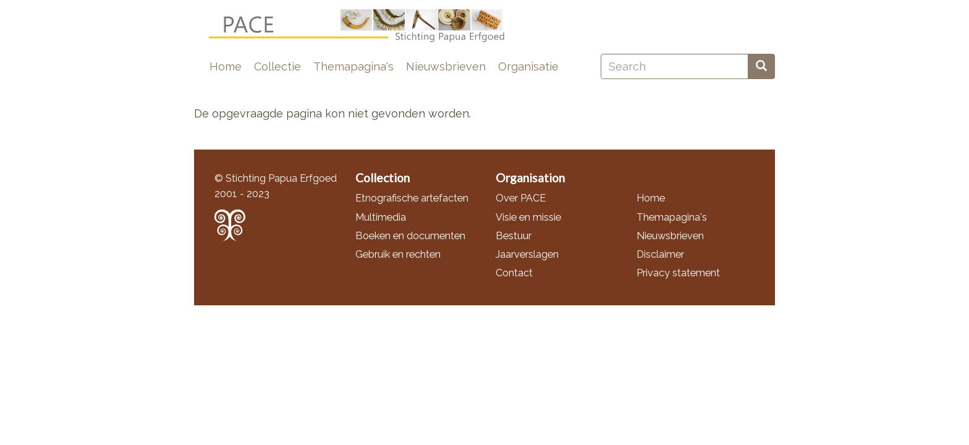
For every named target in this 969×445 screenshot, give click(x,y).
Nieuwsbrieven (446, 66)
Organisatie (528, 66)
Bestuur (513, 236)
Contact (514, 273)
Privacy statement (678, 273)
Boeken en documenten (410, 236)
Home (225, 66)
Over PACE (521, 198)
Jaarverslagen (527, 254)
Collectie (277, 66)
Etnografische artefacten (411, 198)
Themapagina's (353, 66)
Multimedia (380, 217)
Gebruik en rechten (398, 254)
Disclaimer (660, 254)
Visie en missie (528, 217)
